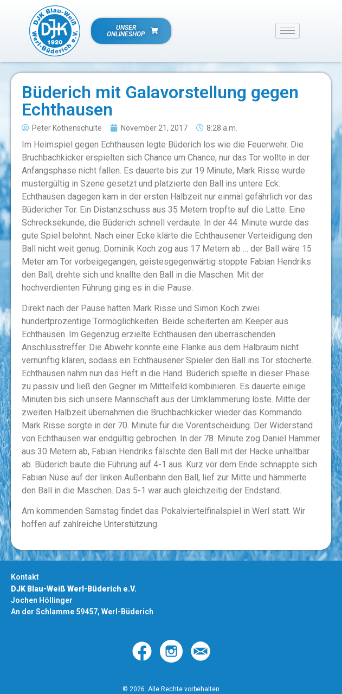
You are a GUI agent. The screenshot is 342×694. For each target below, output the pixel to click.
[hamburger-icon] (287, 30)
